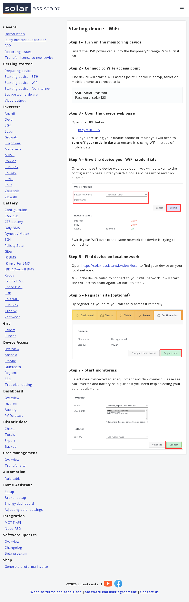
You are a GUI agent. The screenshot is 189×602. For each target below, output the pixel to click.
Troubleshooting (18, 384)
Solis (8, 185)
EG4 (8, 125)
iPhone (10, 361)
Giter (9, 251)
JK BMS (10, 257)
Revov (9, 275)
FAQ (8, 45)
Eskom (10, 330)
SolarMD (12, 299)
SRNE (9, 179)
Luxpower (13, 143)
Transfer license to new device (29, 57)
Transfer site (15, 465)
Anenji (10, 113)
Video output (15, 100)
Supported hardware (21, 94)
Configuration (16, 210)
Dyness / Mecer (17, 233)
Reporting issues (18, 52)
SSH (8, 379)
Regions (11, 373)
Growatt (11, 137)
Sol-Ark (10, 173)
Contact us (149, 592)
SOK (8, 293)
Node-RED (13, 528)
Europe (10, 336)
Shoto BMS (13, 287)
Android (11, 355)
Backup (10, 446)
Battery (11, 410)
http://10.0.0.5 (89, 130)
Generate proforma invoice (26, 566)
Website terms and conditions (56, 592)
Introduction (15, 34)
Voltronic (12, 191)
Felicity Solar (15, 245)
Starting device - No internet (27, 88)
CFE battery (14, 222)
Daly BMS (12, 228)
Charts (10, 429)
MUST (10, 155)
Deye (9, 119)
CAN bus (11, 216)
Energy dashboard (19, 503)
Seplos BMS (14, 281)
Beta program (16, 553)
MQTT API (13, 522)
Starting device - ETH (21, 76)
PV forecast (14, 415)
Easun (10, 131)
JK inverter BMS (17, 263)
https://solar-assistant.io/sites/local (110, 265)
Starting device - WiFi (21, 82)
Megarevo (13, 149)
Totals (10, 434)
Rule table (13, 478)
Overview (12, 349)
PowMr (10, 161)
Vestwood (12, 317)
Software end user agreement (111, 592)
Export (10, 440)
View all (11, 197)
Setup (9, 492)
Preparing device (18, 71)
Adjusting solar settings (24, 509)
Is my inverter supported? (25, 40)
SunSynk (11, 167)
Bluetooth (13, 367)
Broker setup (15, 497)
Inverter (11, 403)
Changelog (13, 547)
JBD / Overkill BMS (19, 269)
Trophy (10, 311)
